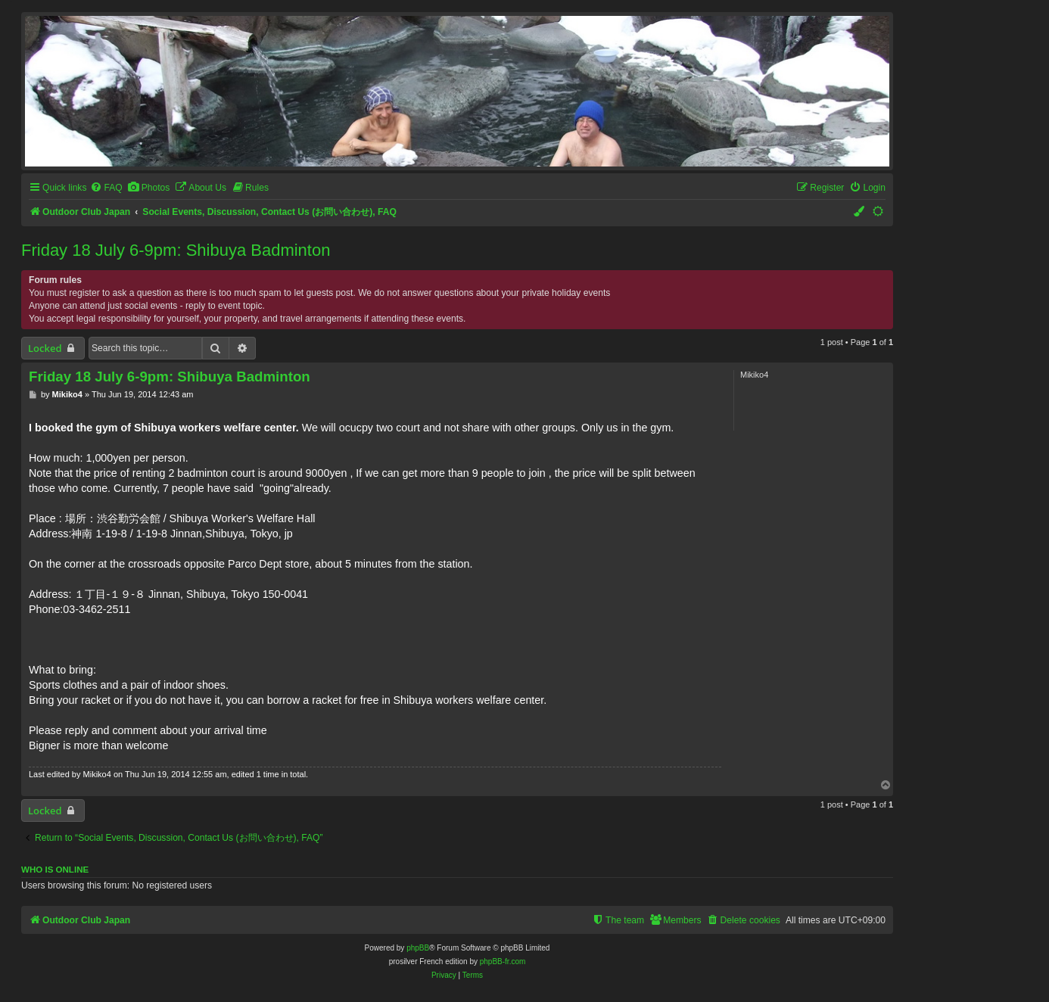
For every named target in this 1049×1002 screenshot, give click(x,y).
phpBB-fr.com (503, 961)
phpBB (417, 948)
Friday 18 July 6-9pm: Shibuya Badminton (175, 250)
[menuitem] (106, 188)
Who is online (55, 869)
